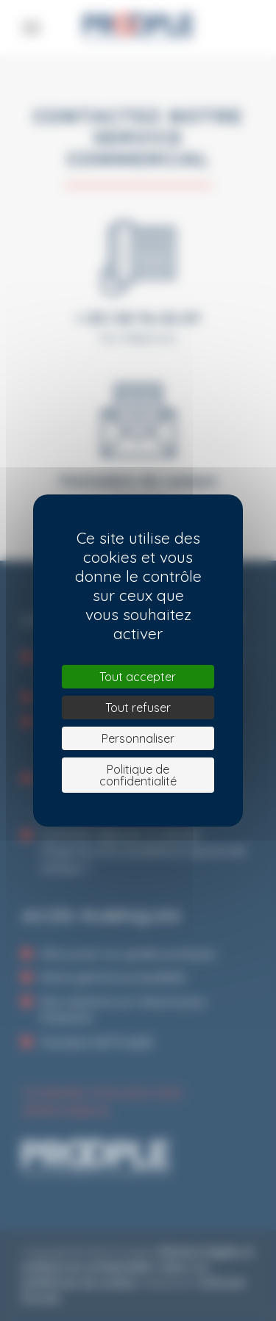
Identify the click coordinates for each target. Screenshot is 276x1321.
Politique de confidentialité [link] (138, 775)
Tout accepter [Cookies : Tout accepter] (137, 676)
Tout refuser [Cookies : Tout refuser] (138, 707)
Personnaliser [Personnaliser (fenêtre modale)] (138, 738)
